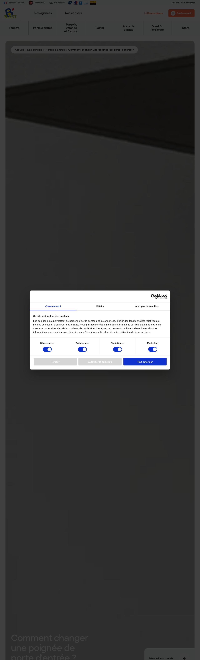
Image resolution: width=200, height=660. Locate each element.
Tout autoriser (145, 361)
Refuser (55, 361)
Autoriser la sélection (100, 361)
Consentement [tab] (53, 306)
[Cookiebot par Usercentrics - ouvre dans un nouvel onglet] (153, 296)
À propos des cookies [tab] (147, 306)
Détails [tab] (100, 306)
